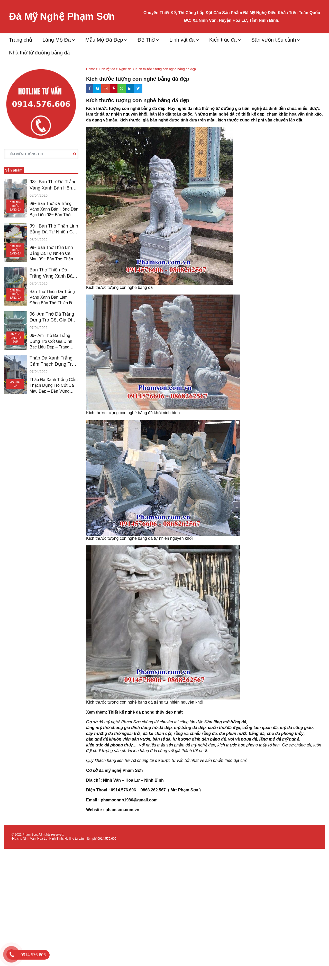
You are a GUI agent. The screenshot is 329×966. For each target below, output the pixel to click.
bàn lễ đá (161, 739)
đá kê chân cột (157, 733)
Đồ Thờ (146, 40)
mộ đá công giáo (296, 727)
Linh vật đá (182, 40)
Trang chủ (20, 40)
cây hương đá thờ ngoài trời (113, 733)
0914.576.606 (106, 838)
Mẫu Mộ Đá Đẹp (104, 40)
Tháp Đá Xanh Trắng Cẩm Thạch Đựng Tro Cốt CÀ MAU (52, 361)
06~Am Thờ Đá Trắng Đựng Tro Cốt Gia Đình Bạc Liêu (53, 317)
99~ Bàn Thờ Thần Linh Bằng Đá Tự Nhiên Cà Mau (54, 229)
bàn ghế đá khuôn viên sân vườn (118, 739)
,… (135, 745)
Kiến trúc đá (223, 40)
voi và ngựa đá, (243, 739)
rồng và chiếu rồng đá (195, 733)
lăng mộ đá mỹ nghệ (279, 739)
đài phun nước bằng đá (241, 733)
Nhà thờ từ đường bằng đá (39, 52)
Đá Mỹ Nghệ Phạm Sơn (62, 16)
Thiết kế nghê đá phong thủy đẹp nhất (145, 712)
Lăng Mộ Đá (56, 40)
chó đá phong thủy (285, 733)
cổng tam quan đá (260, 727)
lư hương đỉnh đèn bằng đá (199, 739)
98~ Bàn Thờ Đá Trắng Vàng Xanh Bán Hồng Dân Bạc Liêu (53, 185)
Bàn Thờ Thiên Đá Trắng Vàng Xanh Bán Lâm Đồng (52, 273)
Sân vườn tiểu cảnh (273, 40)
